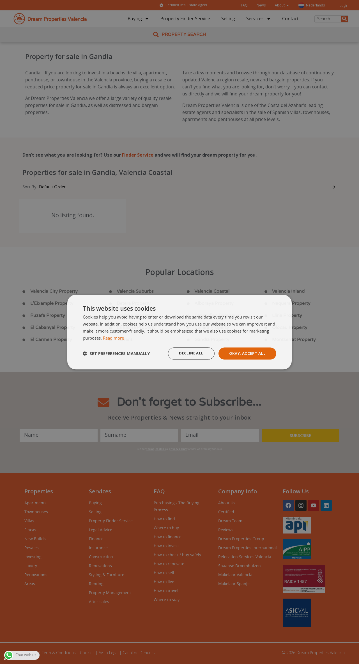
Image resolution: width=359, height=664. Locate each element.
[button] (116, 353)
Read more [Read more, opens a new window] (113, 338)
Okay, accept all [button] (246, 353)
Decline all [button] (188, 353)
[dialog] (179, 332)
